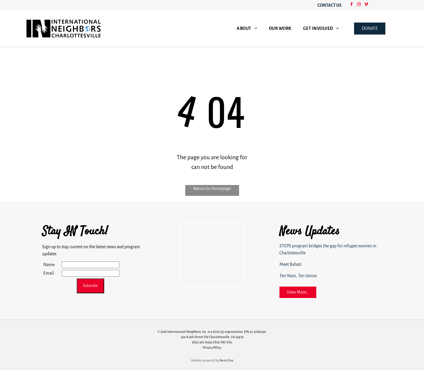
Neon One (226, 360)
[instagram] (359, 5)
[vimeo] (366, 5)
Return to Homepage (212, 188)
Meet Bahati (290, 264)
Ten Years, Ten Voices (298, 275)
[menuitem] (247, 28)
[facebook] (351, 5)
